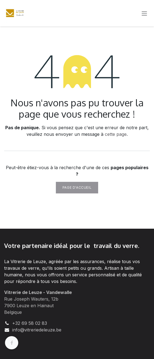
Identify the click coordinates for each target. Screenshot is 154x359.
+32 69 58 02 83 (29, 323)
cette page (116, 134)
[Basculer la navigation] (144, 13)
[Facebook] (11, 342)
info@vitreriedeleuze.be (36, 330)
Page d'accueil (77, 187)
